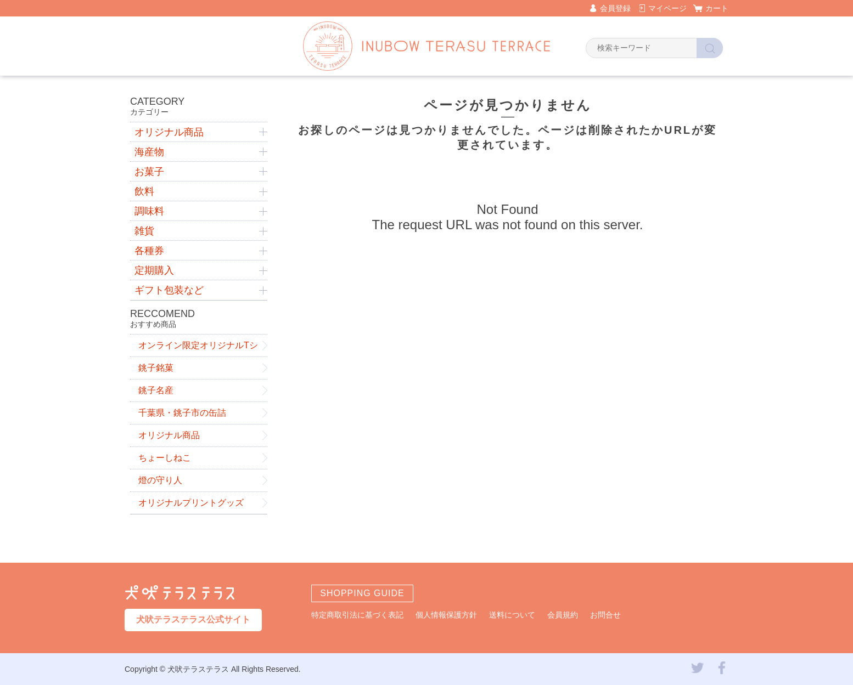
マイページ (667, 8)
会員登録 (615, 8)
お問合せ (605, 614)
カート (716, 8)
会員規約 (562, 614)
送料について (512, 614)
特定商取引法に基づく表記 (357, 614)
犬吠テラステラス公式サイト (193, 619)
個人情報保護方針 (446, 614)
